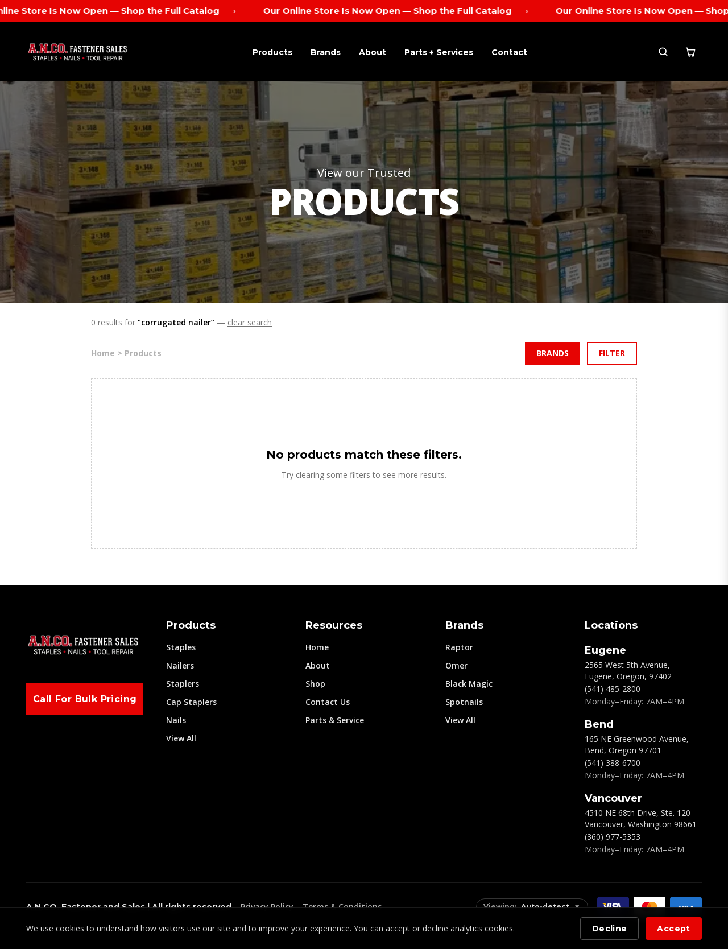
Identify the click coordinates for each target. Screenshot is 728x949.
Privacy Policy (267, 906)
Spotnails (464, 701)
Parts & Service (334, 720)
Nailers (180, 665)
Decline (609, 928)
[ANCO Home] (77, 52)
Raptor (459, 647)
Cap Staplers (191, 701)
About (372, 52)
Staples (181, 647)
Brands (326, 52)
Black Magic (469, 683)
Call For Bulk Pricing (84, 699)
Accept (673, 928)
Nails (176, 720)
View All (181, 738)
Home (317, 647)
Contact (509, 52)
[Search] (663, 51)
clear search (250, 322)
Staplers (182, 683)
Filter (612, 353)
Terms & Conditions (342, 906)
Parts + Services (438, 52)
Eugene (605, 650)
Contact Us (327, 701)
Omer (456, 665)
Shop (315, 683)
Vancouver (613, 798)
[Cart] (690, 51)
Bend (599, 724)
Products (272, 52)
